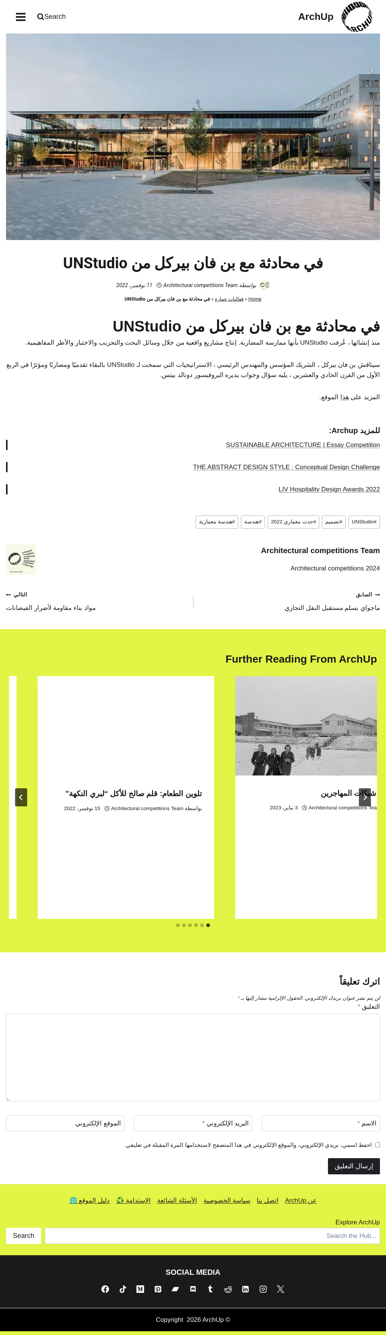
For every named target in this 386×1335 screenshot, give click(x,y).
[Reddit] (228, 1292)
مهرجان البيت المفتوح (324, 754)
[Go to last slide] (365, 801)
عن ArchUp (301, 1204)
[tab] (208, 929)
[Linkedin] (245, 1292)
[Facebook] (105, 1292)
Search (23, 1239)
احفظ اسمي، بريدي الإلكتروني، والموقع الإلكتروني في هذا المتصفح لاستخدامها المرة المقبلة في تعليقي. (248, 1148)
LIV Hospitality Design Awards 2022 (329, 492)
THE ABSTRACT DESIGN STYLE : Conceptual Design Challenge (286, 470)
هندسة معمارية (217, 525)
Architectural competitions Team (201, 289)
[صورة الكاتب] (264, 289)
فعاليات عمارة (229, 303)
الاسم (367, 1126)
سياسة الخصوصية (227, 1204)
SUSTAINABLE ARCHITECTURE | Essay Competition (303, 448)
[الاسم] (321, 1127)
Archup (344, 434)
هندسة (253, 525)
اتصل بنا (268, 1204)
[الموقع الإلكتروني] (65, 1127)
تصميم (333, 525)
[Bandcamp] (175, 1292)
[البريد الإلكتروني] (193, 1127)
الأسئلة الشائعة (177, 1204)
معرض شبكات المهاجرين (122, 796)
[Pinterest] (157, 1292)
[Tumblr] (210, 1292)
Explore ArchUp (357, 1226)
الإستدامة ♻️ (133, 1204)
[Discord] (193, 1292)
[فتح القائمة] (21, 16)
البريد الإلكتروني (225, 1126)
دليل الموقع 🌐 (89, 1204)
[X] (280, 1292)
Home (255, 303)
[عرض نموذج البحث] (52, 17)
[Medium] (140, 1292)
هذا (344, 400)
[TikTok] (122, 1292)
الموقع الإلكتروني (98, 1126)
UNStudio (364, 525)
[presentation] (283, 708)
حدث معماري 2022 (293, 525)
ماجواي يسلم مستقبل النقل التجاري (289, 604)
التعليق (369, 1010)
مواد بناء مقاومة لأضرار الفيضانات (96, 604)
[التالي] (21, 801)
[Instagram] (263, 1292)
